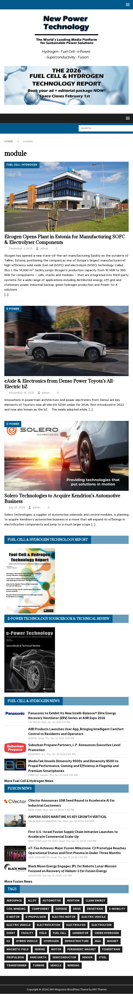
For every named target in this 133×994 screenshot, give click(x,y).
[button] (127, 4)
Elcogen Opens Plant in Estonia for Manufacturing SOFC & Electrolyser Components (64, 239)
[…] (6, 294)
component (40, 909)
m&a (98, 941)
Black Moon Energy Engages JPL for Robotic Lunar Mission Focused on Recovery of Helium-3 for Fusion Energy (72, 868)
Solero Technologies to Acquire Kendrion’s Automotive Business (62, 498)
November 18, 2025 (21, 392)
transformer (17, 965)
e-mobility (117, 909)
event (11, 933)
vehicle (55, 965)
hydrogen (51, 941)
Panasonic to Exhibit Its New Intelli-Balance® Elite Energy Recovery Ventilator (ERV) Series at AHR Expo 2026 (72, 715)
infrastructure (77, 941)
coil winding (16, 909)
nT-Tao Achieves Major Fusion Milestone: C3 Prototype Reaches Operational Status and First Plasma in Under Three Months (77, 850)
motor (56, 949)
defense (61, 909)
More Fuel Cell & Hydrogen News (28, 781)
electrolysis (75, 925)
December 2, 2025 (21, 248)
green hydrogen (107, 933)
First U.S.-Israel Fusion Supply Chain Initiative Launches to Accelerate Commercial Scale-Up (73, 834)
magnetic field (18, 949)
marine (40, 949)
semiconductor (64, 957)
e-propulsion (36, 917)
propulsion (15, 957)
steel (103, 957)
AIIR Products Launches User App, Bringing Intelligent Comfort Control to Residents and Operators (76, 731)
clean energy (95, 900)
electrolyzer (101, 925)
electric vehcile (93, 917)
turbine (38, 965)
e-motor (13, 917)
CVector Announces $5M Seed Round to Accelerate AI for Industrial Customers (71, 803)
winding (73, 965)
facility (27, 933)
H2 (8, 941)
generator (80, 933)
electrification (48, 925)
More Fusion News (18, 881)
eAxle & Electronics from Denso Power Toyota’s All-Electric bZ (59, 384)
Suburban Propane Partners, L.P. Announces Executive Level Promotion (74, 747)
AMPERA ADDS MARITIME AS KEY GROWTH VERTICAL (67, 816)
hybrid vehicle (27, 941)
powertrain (111, 949)
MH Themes (99, 989)
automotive (52, 900)
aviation (73, 900)
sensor (87, 957)
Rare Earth (38, 957)
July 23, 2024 (17, 507)
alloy (32, 900)
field (43, 933)
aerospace (14, 900)
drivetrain (95, 909)
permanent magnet (81, 949)
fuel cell (59, 933)
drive (77, 909)
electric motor (63, 917)
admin (44, 248)
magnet (112, 941)
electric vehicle (19, 925)
